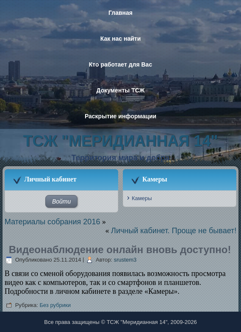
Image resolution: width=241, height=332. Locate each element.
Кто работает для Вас (120, 64)
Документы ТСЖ (121, 90)
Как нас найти (120, 38)
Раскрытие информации (120, 116)
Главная (120, 12)
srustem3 (125, 260)
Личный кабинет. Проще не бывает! (173, 230)
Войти (61, 201)
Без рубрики (55, 305)
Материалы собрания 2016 (52, 222)
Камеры (142, 198)
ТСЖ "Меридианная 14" (120, 141)
